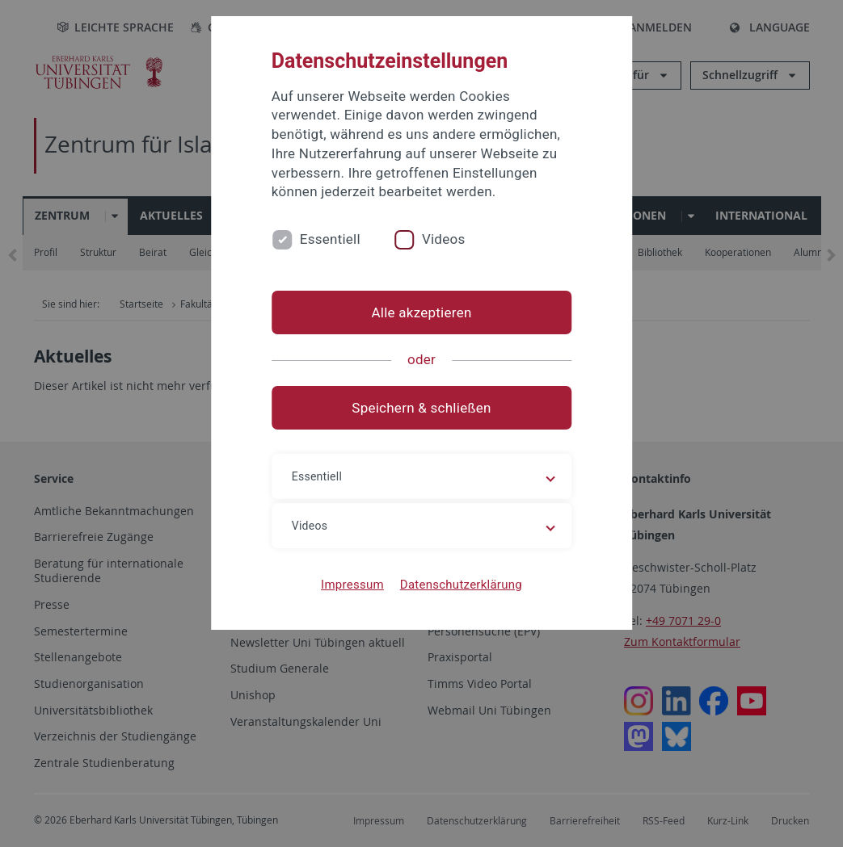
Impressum (352, 584)
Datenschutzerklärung (461, 584)
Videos (444, 239)
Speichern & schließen (421, 408)
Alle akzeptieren (421, 312)
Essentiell (330, 239)
